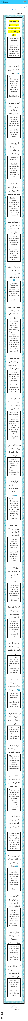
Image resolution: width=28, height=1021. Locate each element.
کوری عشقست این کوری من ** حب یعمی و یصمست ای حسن (14, 575)
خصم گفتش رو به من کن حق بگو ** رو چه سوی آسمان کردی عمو (14, 823)
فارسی (25, 7)
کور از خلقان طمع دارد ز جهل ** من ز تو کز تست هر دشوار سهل (14, 488)
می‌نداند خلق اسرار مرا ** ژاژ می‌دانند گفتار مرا (14, 748)
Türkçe (20, 7)
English (16, 7)
